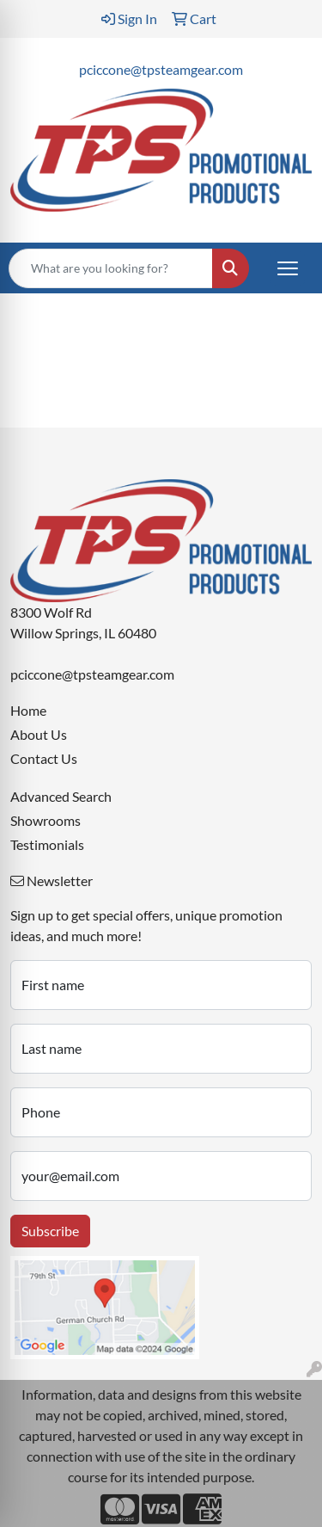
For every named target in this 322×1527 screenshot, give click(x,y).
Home (28, 710)
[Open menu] (287, 268)
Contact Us (43, 758)
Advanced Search (61, 796)
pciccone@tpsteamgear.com (161, 69)
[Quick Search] (111, 268)
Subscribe (50, 1230)
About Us (38, 734)
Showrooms (45, 820)
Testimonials (47, 844)
